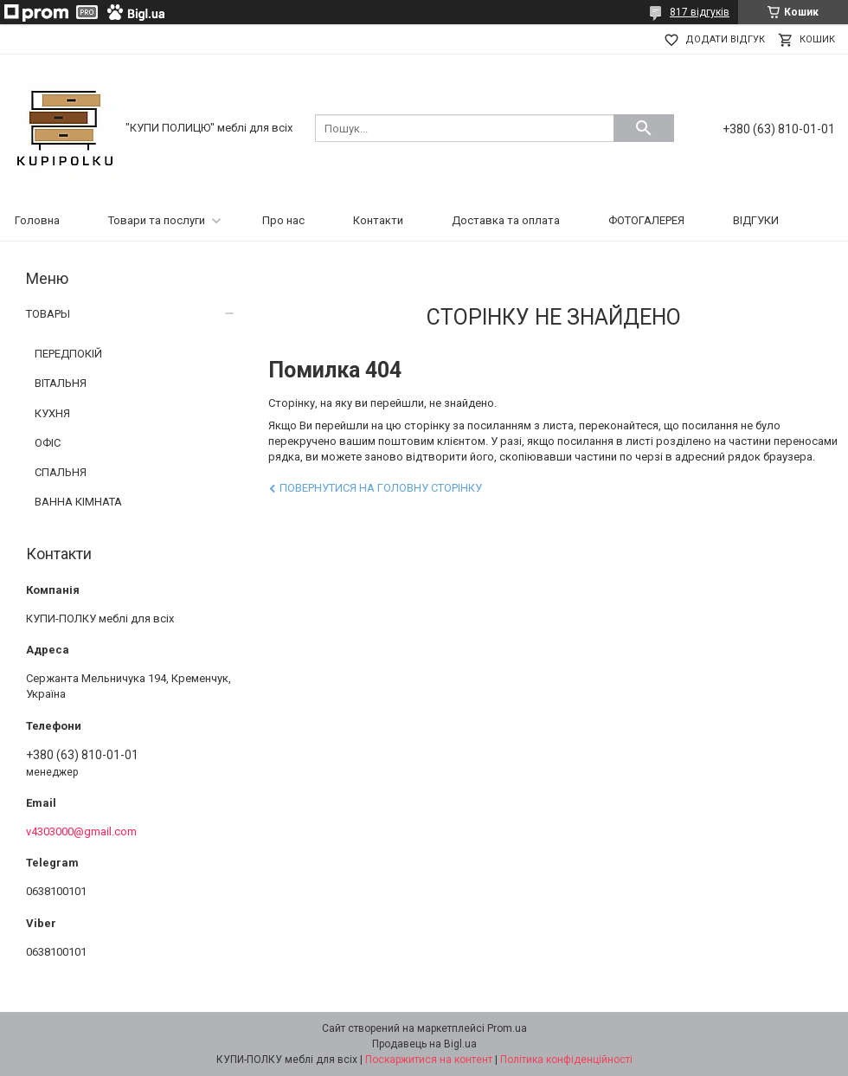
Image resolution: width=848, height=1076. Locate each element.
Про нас (283, 220)
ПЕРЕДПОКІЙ (68, 353)
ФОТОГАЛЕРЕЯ (646, 220)
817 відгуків (699, 12)
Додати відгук (725, 39)
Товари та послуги (156, 220)
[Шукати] (644, 128)
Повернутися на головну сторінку (380, 487)
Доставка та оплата (506, 220)
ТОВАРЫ (48, 313)
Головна (37, 220)
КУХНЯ (52, 413)
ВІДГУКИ (756, 220)
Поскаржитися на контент (428, 1059)
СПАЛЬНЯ (61, 472)
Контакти (378, 220)
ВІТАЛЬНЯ (61, 383)
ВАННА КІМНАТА (78, 501)
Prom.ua (507, 1028)
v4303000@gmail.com (81, 831)
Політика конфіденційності (566, 1059)
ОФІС (48, 442)
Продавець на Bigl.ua (424, 1044)
